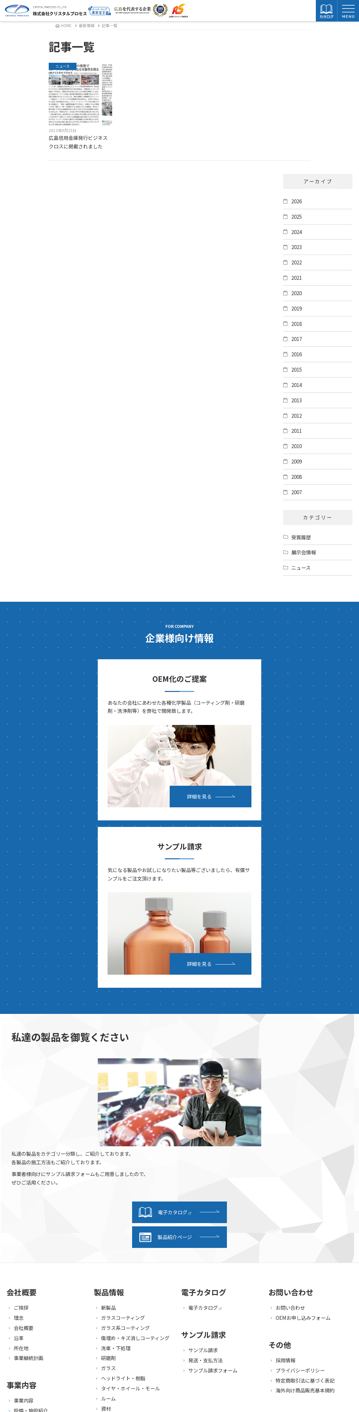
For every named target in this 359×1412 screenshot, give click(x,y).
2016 (296, 354)
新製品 (108, 1133)
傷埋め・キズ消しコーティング (135, 1164)
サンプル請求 (203, 1176)
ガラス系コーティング (125, 1154)
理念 (19, 1144)
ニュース (301, 567)
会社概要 (23, 1154)
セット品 (111, 1245)
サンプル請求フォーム (212, 1196)
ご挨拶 (21, 1133)
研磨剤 (108, 1184)
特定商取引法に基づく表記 (305, 1206)
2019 (296, 308)
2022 (296, 262)
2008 (296, 476)
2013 (296, 400)
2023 (296, 246)
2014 (296, 384)
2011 (296, 430)
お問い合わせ (290, 1133)
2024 (296, 231)
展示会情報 (303, 552)
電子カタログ (165, 1039)
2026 (296, 201)
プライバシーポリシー (300, 1196)
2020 (296, 292)
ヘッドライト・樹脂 (123, 1204)
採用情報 (285, 1186)
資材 (106, 1234)
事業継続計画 (28, 1184)
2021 (296, 277)
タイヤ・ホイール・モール (130, 1214)
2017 (296, 338)
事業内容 (23, 1226)
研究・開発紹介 (31, 1247)
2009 (296, 461)
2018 (296, 323)
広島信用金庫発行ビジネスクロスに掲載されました (80, 106)
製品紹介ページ (165, 1063)
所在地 (21, 1174)
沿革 (19, 1164)
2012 (296, 415)
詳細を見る (116, 790)
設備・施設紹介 (31, 1236)
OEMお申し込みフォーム (303, 1144)
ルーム (108, 1224)
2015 (296, 369)
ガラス (108, 1194)
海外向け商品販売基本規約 (305, 1216)
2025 (296, 216)
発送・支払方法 (205, 1186)
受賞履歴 (301, 537)
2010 (296, 445)
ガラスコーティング (123, 1144)
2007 (296, 492)
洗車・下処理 (115, 1174)
